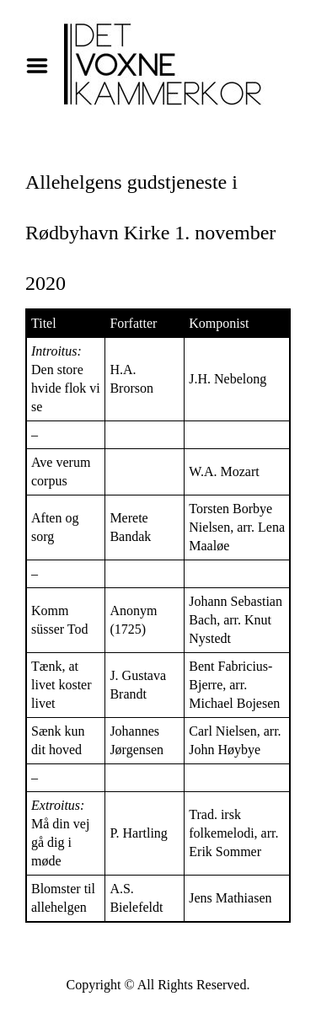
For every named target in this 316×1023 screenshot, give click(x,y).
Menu (43, 66)
